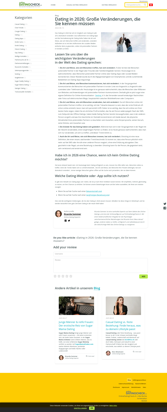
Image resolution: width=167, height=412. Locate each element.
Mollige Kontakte (22, 56)
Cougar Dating (21, 31)
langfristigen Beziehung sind (97, 195)
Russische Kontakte (23, 67)
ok (91, 408)
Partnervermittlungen (23, 63)
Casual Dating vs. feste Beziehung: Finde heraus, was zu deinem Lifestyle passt (123, 325)
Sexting (18, 74)
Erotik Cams (20, 42)
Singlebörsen (20, 78)
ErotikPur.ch (129, 340)
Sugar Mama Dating (23, 85)
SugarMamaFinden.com (84, 344)
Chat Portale (20, 28)
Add (143, 276)
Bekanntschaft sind (94, 191)
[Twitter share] (165, 204)
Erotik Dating (21, 45)
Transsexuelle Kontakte (24, 92)
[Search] (145, 4)
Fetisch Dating (21, 49)
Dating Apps (20, 38)
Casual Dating (21, 24)
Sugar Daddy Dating (23, 81)
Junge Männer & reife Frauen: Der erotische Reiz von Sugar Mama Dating (76, 325)
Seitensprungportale (23, 70)
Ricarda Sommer (72, 214)
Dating (18, 35)
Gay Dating (20, 53)
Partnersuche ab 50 (22, 60)
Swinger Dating (21, 88)
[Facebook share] (165, 208)
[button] (80, 408)
